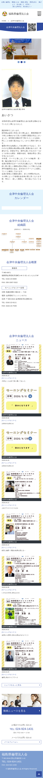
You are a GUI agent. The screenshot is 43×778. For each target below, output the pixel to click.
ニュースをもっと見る (12, 685)
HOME (4, 21)
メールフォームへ (11, 742)
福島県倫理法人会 (14, 754)
